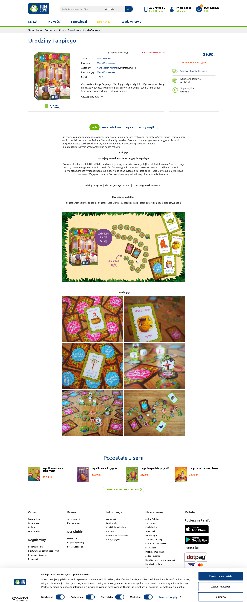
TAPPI (100, 76)
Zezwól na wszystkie (220, 573)
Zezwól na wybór (220, 583)
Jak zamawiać (73, 519)
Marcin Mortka (104, 58)
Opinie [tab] (130, 127)
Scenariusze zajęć (75, 546)
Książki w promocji (75, 542)
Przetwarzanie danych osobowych (43, 550)
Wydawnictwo (131, 21)
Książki (33, 21)
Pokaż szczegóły (168, 594)
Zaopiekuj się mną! (153, 539)
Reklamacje (33, 559)
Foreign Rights (35, 531)
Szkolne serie (151, 547)
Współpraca (33, 523)
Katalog (110, 531)
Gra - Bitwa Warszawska (156, 543)
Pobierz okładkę (55, 106)
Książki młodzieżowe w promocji (160, 560)
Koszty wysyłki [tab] (147, 127)
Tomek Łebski (151, 531)
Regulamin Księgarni (37, 554)
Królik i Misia (151, 527)
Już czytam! (150, 523)
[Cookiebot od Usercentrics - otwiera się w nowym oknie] (20, 595)
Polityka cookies (35, 546)
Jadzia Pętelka (152, 519)
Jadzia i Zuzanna (152, 555)
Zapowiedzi (79, 21)
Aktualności (111, 519)
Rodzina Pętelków (153, 564)
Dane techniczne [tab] (111, 127)
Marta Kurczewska (106, 63)
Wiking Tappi (151, 535)
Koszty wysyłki (113, 539)
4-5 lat (61, 30)
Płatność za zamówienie (117, 535)
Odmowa (221, 593)
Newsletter (72, 538)
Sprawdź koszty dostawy (193, 70)
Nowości (54, 21)
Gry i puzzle (50, 30)
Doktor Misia (112, 523)
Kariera (31, 527)
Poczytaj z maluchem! (155, 551)
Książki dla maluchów (116, 527)
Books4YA (104, 21)
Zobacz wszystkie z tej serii (123, 489)
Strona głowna (35, 30)
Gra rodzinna (73, 30)
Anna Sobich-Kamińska (108, 67)
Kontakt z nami (74, 523)
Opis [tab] (94, 127)
